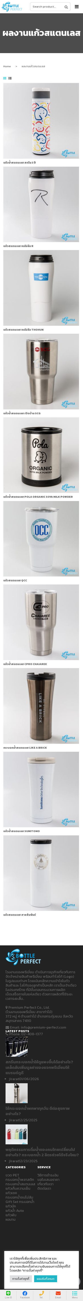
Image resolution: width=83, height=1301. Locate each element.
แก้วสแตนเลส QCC (15, 580)
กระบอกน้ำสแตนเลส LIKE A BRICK (25, 748)
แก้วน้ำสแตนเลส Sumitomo (21, 831)
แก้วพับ (11, 1215)
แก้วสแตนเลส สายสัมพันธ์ (19, 915)
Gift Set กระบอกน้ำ (20, 1201)
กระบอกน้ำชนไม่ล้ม (19, 1197)
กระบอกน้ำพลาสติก (20, 1179)
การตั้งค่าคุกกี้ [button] (20, 1279)
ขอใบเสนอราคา (48, 1179)
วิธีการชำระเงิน (47, 1175)
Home (7, 66)
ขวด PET (12, 1175)
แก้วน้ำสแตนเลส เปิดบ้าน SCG (22, 413)
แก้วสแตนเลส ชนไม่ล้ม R (18, 246)
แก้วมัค (11, 1206)
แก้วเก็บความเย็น (18, 1188)
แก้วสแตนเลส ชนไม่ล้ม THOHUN (23, 330)
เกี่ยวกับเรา (45, 1184)
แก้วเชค (11, 1192)
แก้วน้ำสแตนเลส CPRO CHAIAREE (25, 664)
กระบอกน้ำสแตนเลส (20, 1184)
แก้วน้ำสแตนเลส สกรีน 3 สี (19, 163)
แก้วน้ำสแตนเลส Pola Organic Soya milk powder (38, 497)
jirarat (14, 1078)
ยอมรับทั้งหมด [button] (45, 1279)
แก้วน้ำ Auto (15, 1210)
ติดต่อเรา (44, 1188)
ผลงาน (10, 1219)
